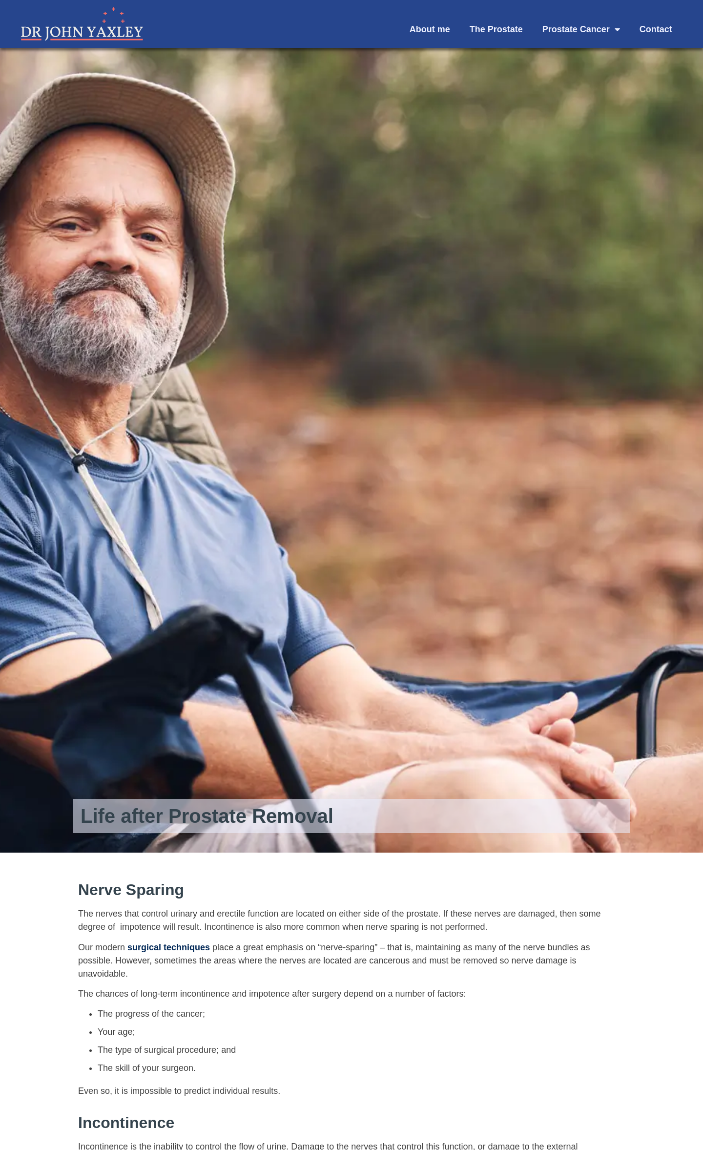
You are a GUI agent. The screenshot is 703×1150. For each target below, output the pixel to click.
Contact (656, 29)
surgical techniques (168, 947)
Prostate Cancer (581, 29)
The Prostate (496, 29)
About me (430, 29)
